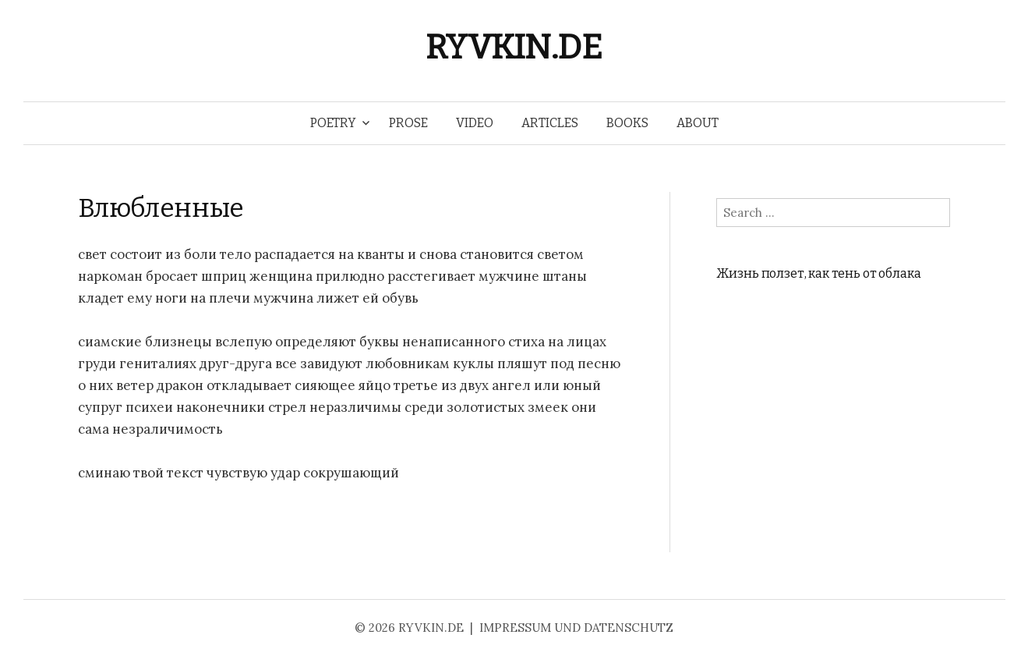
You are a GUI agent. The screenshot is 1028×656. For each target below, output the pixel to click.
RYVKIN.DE (514, 47)
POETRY (333, 122)
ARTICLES (549, 122)
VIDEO (474, 122)
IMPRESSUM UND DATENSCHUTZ (576, 627)
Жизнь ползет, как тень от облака (818, 273)
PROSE (408, 122)
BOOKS (627, 122)
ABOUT (698, 122)
